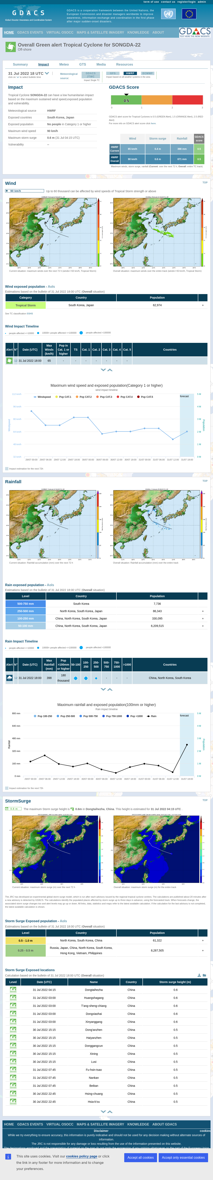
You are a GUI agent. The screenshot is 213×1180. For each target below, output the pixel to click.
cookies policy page (81, 1156)
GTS (82, 64)
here (153, 123)
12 (15, 360)
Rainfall (182, 138)
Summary (20, 64)
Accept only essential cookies (183, 1157)
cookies (205, 1130)
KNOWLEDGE (138, 32)
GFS (113, 73)
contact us (168, 1)
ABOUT (158, 32)
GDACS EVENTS (30, 32)
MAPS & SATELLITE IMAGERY (100, 32)
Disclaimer (101, 1130)
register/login (186, 1)
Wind (132, 138)
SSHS (30, 313)
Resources (124, 64)
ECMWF (147, 73)
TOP (205, 182)
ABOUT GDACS (164, 1124)
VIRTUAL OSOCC (59, 32)
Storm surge (157, 138)
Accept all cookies (141, 1157)
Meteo (64, 64)
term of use (151, 1)
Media (101, 64)
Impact (43, 64)
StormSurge (18, 801)
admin (202, 1)
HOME (9, 32)
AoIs (51, 286)
